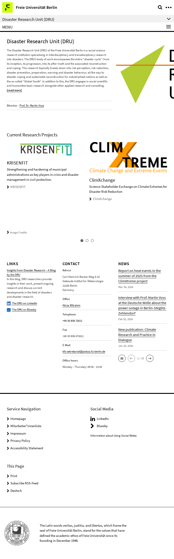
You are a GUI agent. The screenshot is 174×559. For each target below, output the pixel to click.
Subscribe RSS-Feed (24, 483)
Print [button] (13, 476)
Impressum (18, 433)
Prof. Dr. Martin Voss (31, 105)
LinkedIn (103, 418)
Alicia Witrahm (71, 305)
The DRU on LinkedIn (22, 303)
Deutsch (16, 490)
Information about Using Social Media (113, 436)
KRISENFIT (18, 187)
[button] (122, 358)
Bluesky (102, 426)
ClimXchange (102, 199)
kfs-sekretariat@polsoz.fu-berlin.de (84, 351)
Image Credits (17, 232)
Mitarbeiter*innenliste (25, 426)
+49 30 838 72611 (72, 321)
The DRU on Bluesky (24, 310)
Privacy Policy (20, 440)
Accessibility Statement (26, 448)
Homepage (18, 418)
